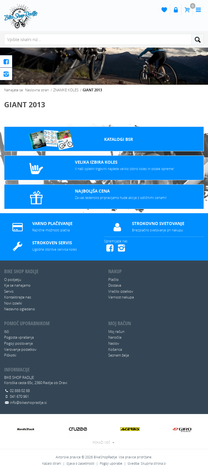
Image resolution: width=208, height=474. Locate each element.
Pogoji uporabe (111, 463)
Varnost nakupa (121, 297)
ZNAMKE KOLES (66, 89)
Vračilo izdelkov (120, 291)
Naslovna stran (37, 89)
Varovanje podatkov (20, 349)
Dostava (114, 285)
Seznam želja (118, 355)
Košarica (115, 349)
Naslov (113, 343)
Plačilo (113, 279)
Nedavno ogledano (19, 308)
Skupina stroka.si (153, 463)
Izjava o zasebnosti (80, 463)
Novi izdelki (13, 303)
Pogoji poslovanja (18, 343)
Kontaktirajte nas (17, 297)
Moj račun (116, 331)
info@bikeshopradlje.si (28, 402)
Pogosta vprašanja (19, 337)
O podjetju (12, 279)
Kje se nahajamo (17, 285)
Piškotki (10, 355)
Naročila (114, 337)
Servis (8, 291)
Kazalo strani (51, 463)
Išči (6, 331)
